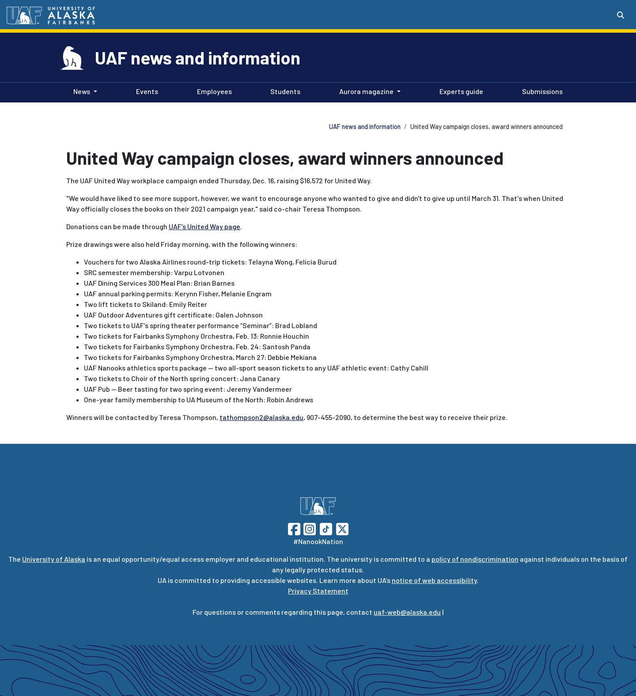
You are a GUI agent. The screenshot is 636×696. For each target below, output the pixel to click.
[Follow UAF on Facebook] (294, 528)
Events (145, 90)
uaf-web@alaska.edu (407, 612)
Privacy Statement (318, 590)
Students (283, 90)
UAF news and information (197, 57)
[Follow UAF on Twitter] (342, 528)
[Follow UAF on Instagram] (309, 528)
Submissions (541, 90)
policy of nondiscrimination (475, 559)
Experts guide (459, 90)
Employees (212, 90)
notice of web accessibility (434, 580)
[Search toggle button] (620, 15)
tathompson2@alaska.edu (261, 417)
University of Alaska (53, 559)
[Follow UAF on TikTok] (326, 528)
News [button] (81, 91)
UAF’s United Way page (204, 226)
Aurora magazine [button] (366, 91)
